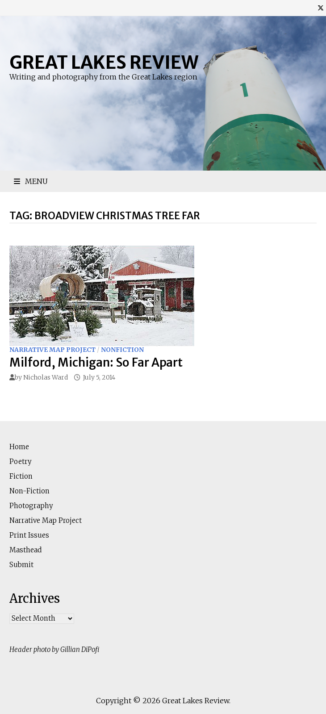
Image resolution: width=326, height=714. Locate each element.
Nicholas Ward (45, 377)
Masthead (25, 550)
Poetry (20, 461)
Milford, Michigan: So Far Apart (96, 362)
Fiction (21, 476)
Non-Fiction (29, 491)
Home (19, 447)
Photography (31, 505)
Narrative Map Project (52, 350)
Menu (31, 181)
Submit (21, 564)
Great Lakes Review (103, 62)
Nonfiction (122, 350)
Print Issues (29, 535)
